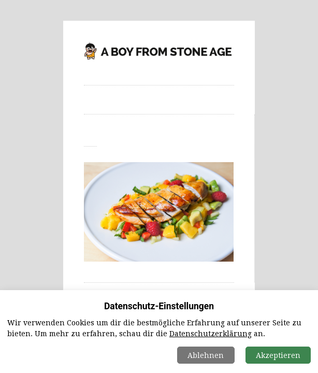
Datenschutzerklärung (210, 333)
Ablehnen (205, 355)
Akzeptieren (278, 355)
